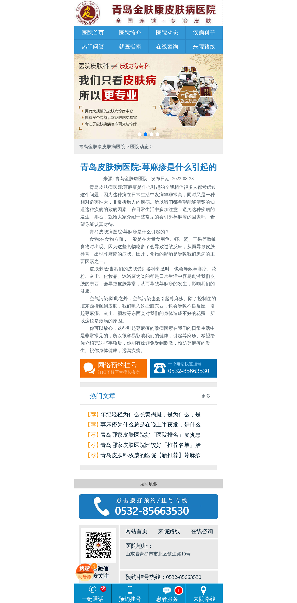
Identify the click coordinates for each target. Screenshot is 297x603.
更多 (205, 395)
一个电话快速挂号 (192, 368)
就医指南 (130, 47)
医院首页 (93, 33)
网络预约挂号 (122, 368)
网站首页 (136, 531)
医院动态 (167, 33)
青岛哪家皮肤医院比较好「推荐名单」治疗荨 (150, 446)
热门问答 (93, 47)
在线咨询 (167, 47)
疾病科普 (204, 33)
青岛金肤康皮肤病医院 (102, 146)
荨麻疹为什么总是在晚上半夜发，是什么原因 (150, 426)
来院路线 (204, 47)
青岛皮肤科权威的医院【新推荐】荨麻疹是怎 (150, 456)
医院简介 (130, 33)
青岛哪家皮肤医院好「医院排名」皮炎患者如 (150, 436)
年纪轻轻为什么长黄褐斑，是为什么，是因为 (150, 415)
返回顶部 (148, 483)
